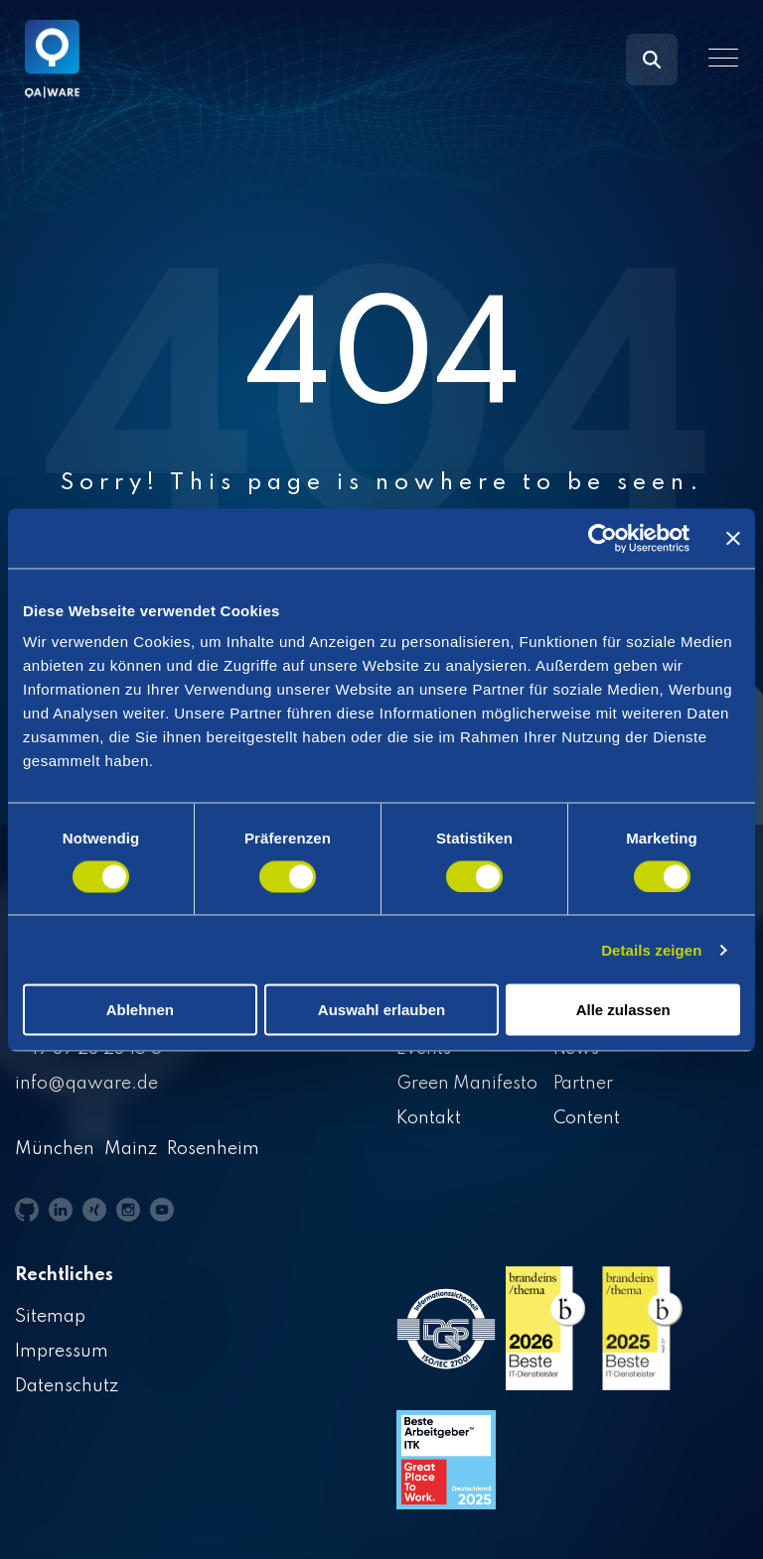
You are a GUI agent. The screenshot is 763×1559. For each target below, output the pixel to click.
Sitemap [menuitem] (50, 1317)
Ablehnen (140, 1009)
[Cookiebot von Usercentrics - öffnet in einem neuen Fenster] (602, 538)
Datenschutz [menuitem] (66, 1386)
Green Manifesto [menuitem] (466, 1084)
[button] (723, 57)
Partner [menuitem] (583, 1084)
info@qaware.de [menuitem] (86, 1084)
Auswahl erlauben (381, 1009)
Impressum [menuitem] (61, 1352)
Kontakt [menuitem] (428, 1118)
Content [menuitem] (587, 1118)
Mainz (130, 1149)
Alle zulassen (623, 1009)
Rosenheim (213, 1149)
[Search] (652, 59)
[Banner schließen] (733, 538)
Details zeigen (651, 949)
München (54, 1149)
